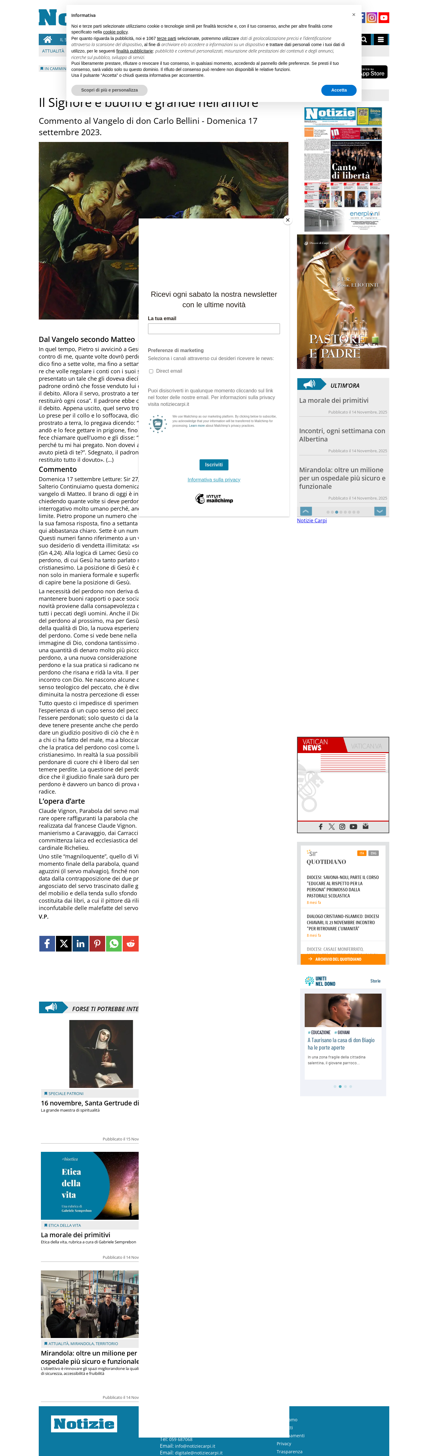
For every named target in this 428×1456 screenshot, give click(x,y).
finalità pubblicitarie (134, 51)
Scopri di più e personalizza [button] (109, 90)
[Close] (287, 220)
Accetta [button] (339, 90)
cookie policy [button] (115, 31)
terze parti (166, 38)
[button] (354, 15)
